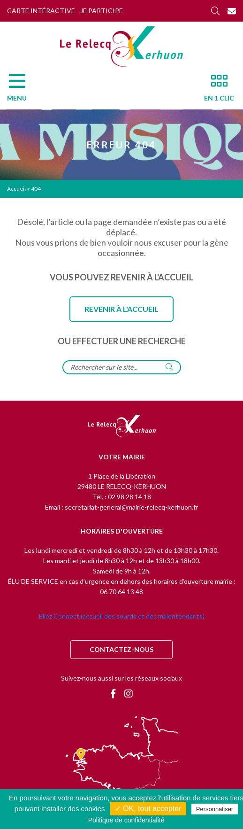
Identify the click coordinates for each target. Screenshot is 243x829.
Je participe (101, 11)
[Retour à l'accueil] (122, 426)
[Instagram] (128, 693)
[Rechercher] (215, 11)
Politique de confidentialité (126, 820)
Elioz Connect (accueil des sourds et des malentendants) (122, 616)
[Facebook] (113, 693)
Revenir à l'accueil (121, 308)
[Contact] (232, 11)
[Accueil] (121, 46)
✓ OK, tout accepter (148, 809)
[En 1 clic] (215, 90)
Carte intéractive (41, 11)
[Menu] (21, 90)
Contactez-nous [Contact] (121, 649)
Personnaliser (215, 809)
